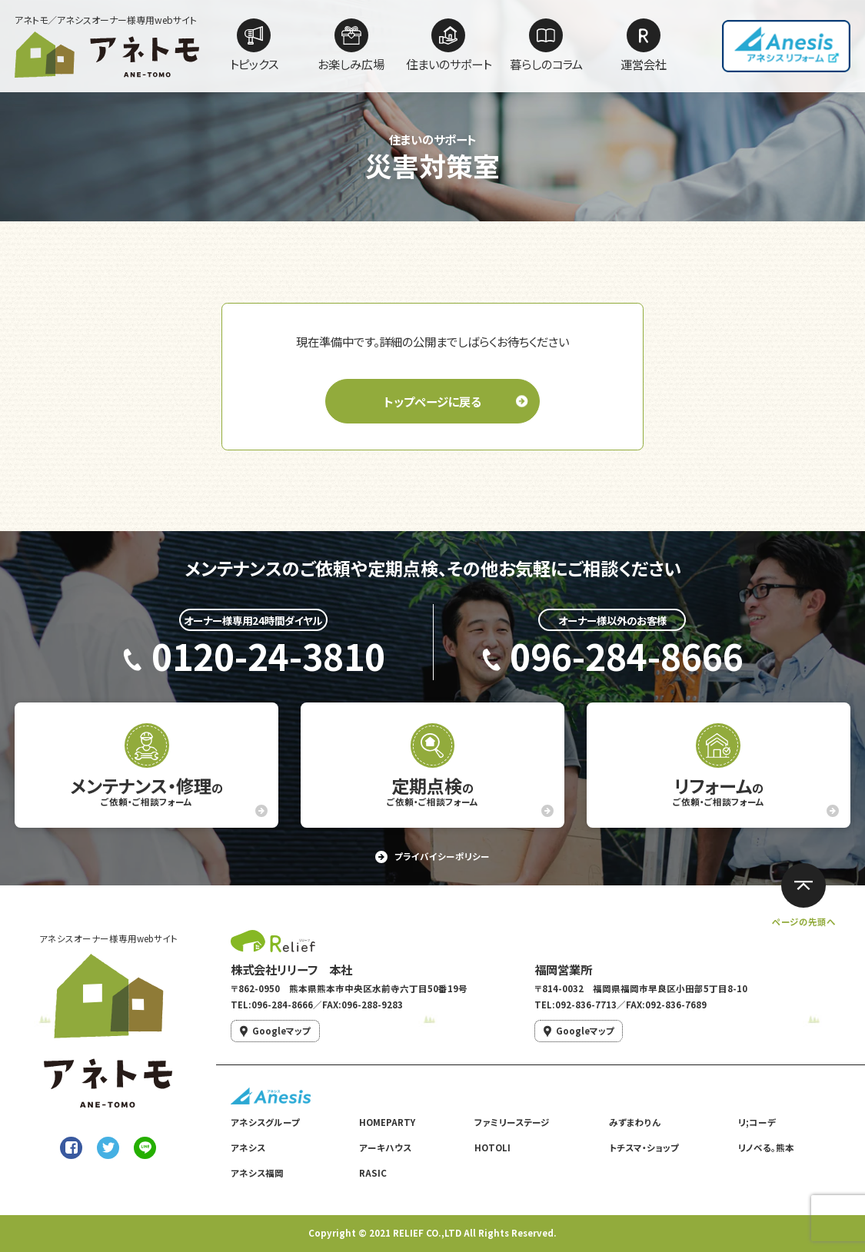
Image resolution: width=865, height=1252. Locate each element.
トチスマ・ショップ (644, 1147)
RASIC (373, 1173)
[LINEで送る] (145, 1148)
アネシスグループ (265, 1122)
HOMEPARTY (387, 1122)
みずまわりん (634, 1122)
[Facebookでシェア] (71, 1148)
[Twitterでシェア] (108, 1148)
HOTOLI (492, 1147)
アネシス (248, 1147)
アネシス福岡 (257, 1173)
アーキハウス (385, 1147)
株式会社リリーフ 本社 (291, 969)
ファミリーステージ (512, 1122)
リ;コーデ (757, 1122)
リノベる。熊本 (766, 1147)
